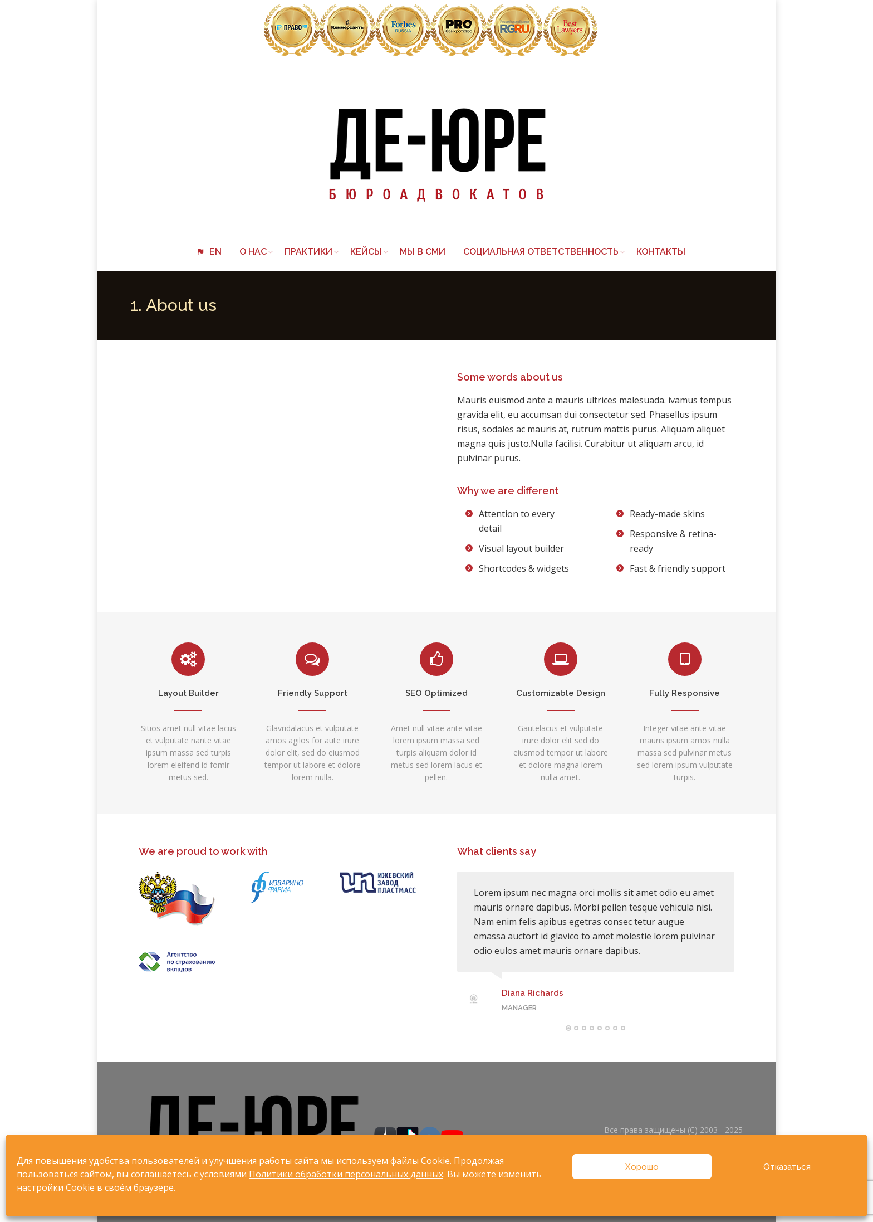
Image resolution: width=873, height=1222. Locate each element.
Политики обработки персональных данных (346, 1174)
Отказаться (787, 1167)
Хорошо (642, 1167)
